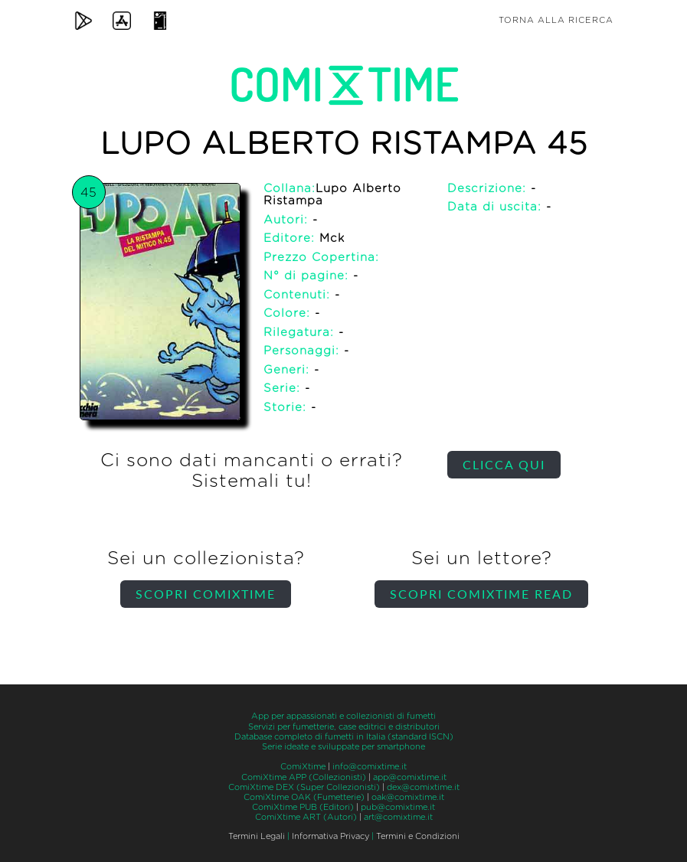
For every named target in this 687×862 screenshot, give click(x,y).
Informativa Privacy (330, 836)
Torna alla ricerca (556, 20)
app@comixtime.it (410, 777)
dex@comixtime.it (423, 787)
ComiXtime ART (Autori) (306, 817)
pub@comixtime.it (398, 807)
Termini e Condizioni (418, 836)
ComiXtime (303, 766)
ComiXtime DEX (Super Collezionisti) (304, 787)
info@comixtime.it (369, 766)
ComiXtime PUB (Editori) (303, 807)
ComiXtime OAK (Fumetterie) (304, 797)
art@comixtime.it (398, 817)
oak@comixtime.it (407, 797)
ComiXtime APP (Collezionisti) (303, 777)
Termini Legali (256, 836)
